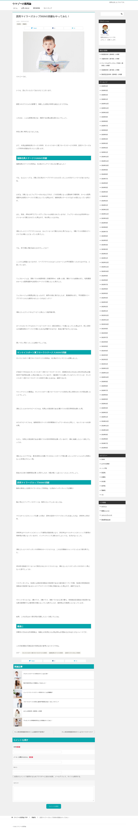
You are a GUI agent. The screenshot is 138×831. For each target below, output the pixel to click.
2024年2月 (104, 201)
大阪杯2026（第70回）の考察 (110, 59)
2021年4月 (104, 350)
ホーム (15, 8)
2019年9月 (104, 434)
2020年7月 (104, 390)
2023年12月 (105, 209)
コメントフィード (106, 515)
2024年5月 (104, 187)
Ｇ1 (102, 494)
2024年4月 (104, 192)
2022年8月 (104, 280)
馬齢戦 (24, 24)
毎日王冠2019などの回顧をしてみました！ (34, 683)
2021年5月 (104, 346)
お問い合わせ (25, 8)
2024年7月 (104, 178)
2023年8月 (104, 227)
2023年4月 (104, 245)
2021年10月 (105, 324)
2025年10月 (105, 112)
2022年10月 (105, 271)
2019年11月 (105, 425)
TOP (21, 817)
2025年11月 (105, 108)
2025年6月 (104, 130)
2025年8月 (104, 121)
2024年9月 (104, 170)
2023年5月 (104, 240)
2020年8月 (104, 386)
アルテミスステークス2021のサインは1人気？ (35, 673)
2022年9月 (104, 275)
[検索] (112, 14)
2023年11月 (105, 214)
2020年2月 (104, 412)
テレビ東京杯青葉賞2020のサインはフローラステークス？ (77, 732)
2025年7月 (104, 125)
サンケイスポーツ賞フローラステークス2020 (35, 653)
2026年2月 (104, 95)
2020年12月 (105, 368)
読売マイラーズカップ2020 (72, 653)
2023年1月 (104, 258)
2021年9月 (104, 328)
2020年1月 (104, 417)
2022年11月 (105, 267)
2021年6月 (104, 342)
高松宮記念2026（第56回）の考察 (111, 74)
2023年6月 (104, 236)
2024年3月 (104, 196)
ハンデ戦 (104, 468)
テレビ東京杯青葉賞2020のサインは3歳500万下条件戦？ (29, 732)
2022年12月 (105, 262)
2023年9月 (104, 223)
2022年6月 (104, 289)
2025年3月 (104, 143)
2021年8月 (104, 333)
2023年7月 (104, 231)
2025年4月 (104, 139)
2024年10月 (105, 165)
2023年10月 (105, 218)
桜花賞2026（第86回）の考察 (110, 54)
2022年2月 (104, 306)
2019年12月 (105, 421)
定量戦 (103, 477)
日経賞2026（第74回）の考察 (110, 70)
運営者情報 (36, 8)
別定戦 (19, 24)
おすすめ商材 (105, 464)
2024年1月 (104, 205)
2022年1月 (104, 311)
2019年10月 (105, 430)
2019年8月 (104, 439)
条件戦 (103, 486)
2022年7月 (104, 284)
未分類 (103, 481)
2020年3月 (104, 408)
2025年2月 (104, 148)
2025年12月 (105, 103)
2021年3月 (104, 355)
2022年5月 (104, 293)
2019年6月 (104, 447)
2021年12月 (105, 315)
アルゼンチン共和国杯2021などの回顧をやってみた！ (37, 720)
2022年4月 (104, 298)
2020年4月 (104, 403)
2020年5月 (104, 399)
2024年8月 (104, 174)
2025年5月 (104, 134)
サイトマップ (48, 8)
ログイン (104, 506)
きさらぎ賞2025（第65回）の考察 (32, 711)
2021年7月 (104, 337)
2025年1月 (104, 152)
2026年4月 (104, 86)
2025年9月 (104, 117)
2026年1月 (104, 99)
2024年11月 (105, 161)
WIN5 (103, 459)
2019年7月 (104, 443)
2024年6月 (104, 183)
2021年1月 (104, 364)
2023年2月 (104, 253)
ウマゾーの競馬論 (24, 3)
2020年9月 (104, 381)
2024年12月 (105, 156)
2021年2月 (104, 359)
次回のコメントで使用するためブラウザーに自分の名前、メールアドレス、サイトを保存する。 (48, 776)
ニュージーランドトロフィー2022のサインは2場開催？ (38, 692)
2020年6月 (104, 395)
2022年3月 (104, 302)
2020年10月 (105, 377)
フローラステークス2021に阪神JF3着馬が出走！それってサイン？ (41, 701)
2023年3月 (104, 249)
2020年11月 (105, 373)
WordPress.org (105, 519)
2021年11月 (105, 320)
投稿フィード (105, 511)
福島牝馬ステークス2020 (56, 653)
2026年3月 (104, 90)
